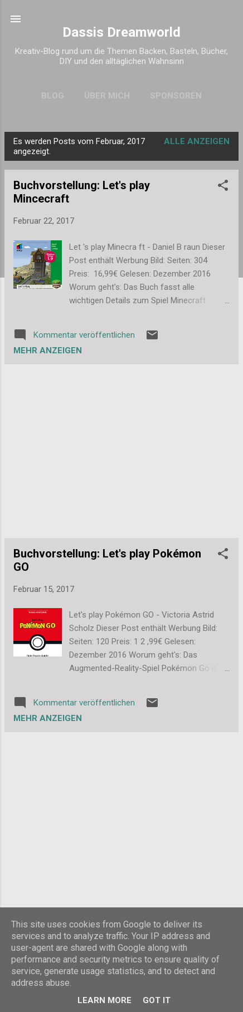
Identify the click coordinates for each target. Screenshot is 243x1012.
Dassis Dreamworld (121, 32)
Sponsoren (176, 96)
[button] (223, 187)
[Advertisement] (121, 451)
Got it (157, 1000)
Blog (52, 96)
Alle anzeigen (197, 141)
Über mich (107, 96)
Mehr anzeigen (47, 350)
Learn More (104, 1000)
